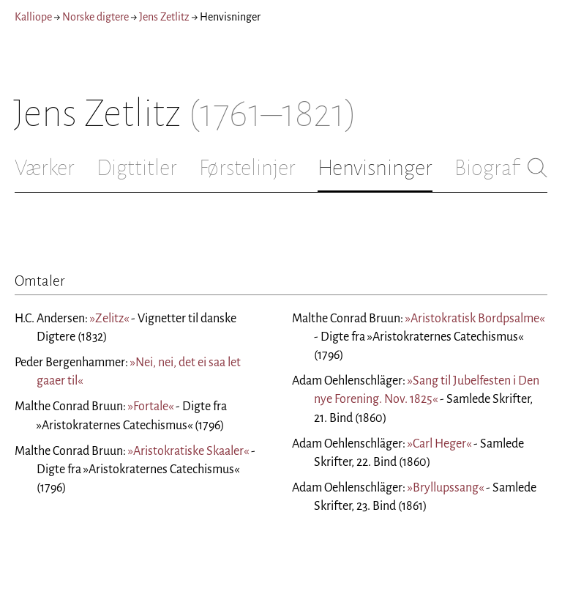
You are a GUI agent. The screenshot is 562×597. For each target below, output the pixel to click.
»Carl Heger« (439, 443)
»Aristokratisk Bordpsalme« (474, 318)
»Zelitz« (109, 318)
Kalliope (33, 17)
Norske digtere (95, 17)
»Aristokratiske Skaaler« (188, 451)
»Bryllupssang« (446, 487)
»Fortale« (150, 406)
